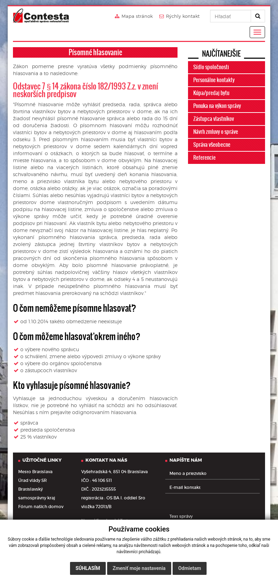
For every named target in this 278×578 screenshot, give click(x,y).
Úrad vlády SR (32, 480)
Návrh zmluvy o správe (215, 132)
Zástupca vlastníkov (213, 119)
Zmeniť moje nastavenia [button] (139, 568)
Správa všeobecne (211, 145)
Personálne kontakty (214, 80)
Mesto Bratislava (35, 471)
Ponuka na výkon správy (217, 106)
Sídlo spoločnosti (211, 67)
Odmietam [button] (189, 568)
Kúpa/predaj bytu (211, 93)
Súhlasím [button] (88, 568)
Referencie (204, 157)
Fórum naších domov (40, 506)
